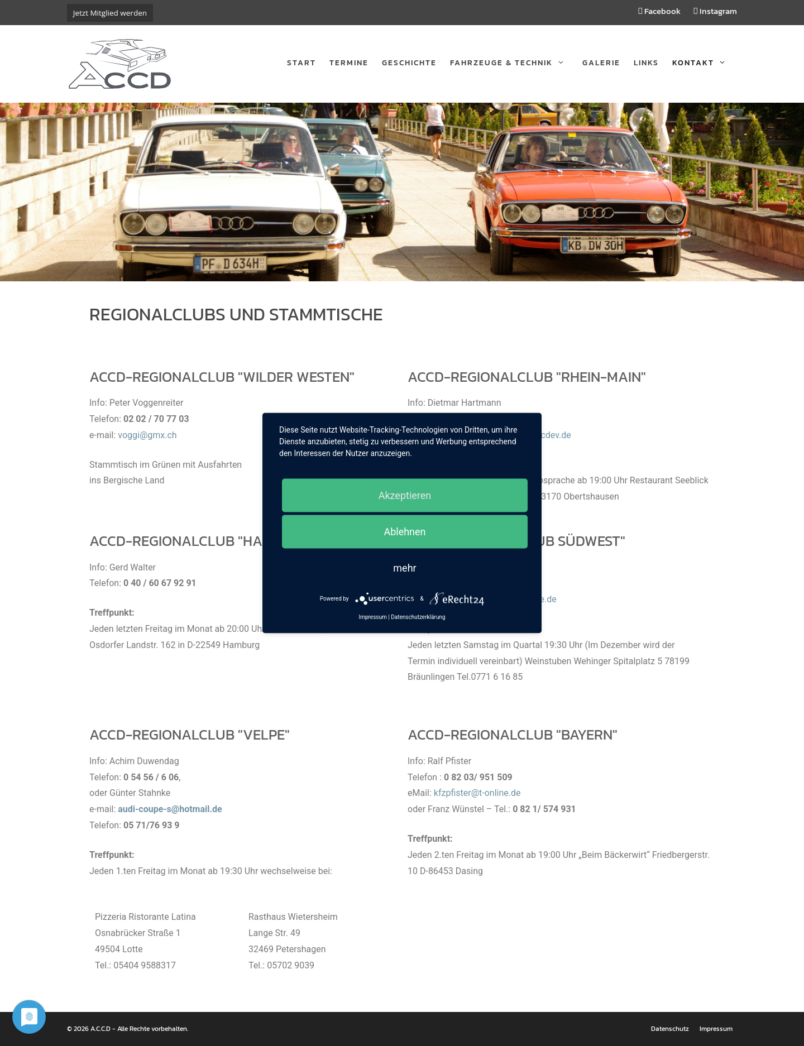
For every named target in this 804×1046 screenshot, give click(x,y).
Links (646, 63)
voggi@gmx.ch (147, 435)
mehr (404, 568)
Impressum (716, 1029)
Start (301, 63)
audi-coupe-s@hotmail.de (170, 809)
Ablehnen (404, 532)
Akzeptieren (405, 495)
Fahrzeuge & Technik (513, 63)
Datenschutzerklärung (418, 617)
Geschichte (409, 63)
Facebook (660, 10)
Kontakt (704, 63)
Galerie (601, 63)
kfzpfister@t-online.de (477, 793)
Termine (348, 63)
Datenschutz (670, 1029)
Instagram (715, 10)
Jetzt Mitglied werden (110, 13)
